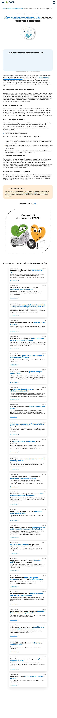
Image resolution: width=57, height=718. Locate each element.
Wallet (35, 193)
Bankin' (26, 193)
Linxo (30, 193)
